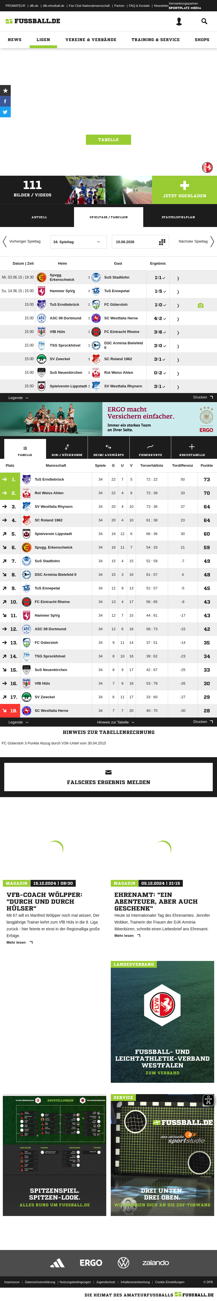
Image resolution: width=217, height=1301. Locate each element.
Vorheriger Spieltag (20, 242)
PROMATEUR (15, 5)
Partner (119, 5)
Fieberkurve (150, 449)
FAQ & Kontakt (139, 5)
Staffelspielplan (178, 217)
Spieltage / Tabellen (109, 217)
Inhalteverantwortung (135, 1282)
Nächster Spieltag (198, 242)
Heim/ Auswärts (109, 449)
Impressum (11, 1282)
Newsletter (161, 5)
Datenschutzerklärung (40, 1282)
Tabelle (108, 140)
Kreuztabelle (192, 449)
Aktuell (39, 217)
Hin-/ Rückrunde (67, 449)
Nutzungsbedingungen (75, 1282)
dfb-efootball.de (53, 5)
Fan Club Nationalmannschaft (89, 5)
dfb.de (34, 5)
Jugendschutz (105, 1282)
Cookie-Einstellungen (170, 1282)
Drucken (203, 397)
